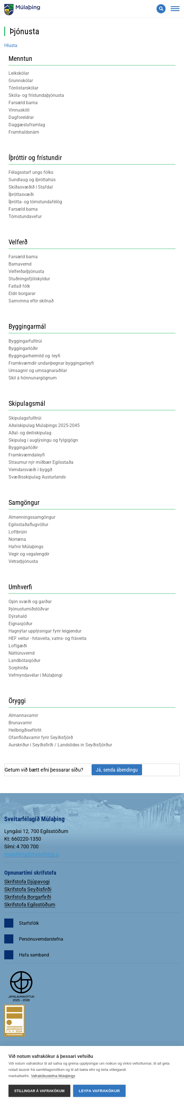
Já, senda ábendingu (117, 770)
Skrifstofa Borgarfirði (27, 897)
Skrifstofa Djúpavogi (27, 882)
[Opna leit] (161, 8)
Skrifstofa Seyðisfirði (27, 889)
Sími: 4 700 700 (21, 846)
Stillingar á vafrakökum (39, 1091)
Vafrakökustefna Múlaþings (53, 1076)
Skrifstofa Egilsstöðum (29, 904)
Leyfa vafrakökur (99, 1091)
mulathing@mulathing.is (31, 854)
